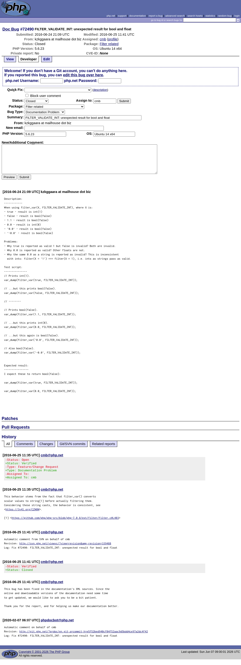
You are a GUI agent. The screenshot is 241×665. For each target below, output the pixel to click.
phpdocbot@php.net (57, 626)
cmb (103, 39)
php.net (111, 15)
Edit (46, 59)
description (100, 90)
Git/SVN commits (72, 444)
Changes (46, 444)
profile (112, 39)
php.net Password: (80, 81)
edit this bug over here (83, 75)
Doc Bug (10, 29)
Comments (24, 444)
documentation (137, 15)
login (237, 15)
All (8, 444)
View (10, 59)
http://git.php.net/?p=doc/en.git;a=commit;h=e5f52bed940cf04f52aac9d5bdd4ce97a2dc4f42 (83, 636)
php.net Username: (22, 81)
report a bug (155, 15)
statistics (210, 15)
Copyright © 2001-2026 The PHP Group (44, 657)
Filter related (109, 44)
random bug (225, 15)
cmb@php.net (52, 455)
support (122, 15)
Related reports (103, 444)
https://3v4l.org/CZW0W (22, 513)
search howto (194, 15)
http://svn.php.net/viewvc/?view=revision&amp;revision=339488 (65, 547)
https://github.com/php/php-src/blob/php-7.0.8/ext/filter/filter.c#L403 (65, 521)
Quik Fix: (15, 90)
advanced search (175, 15)
